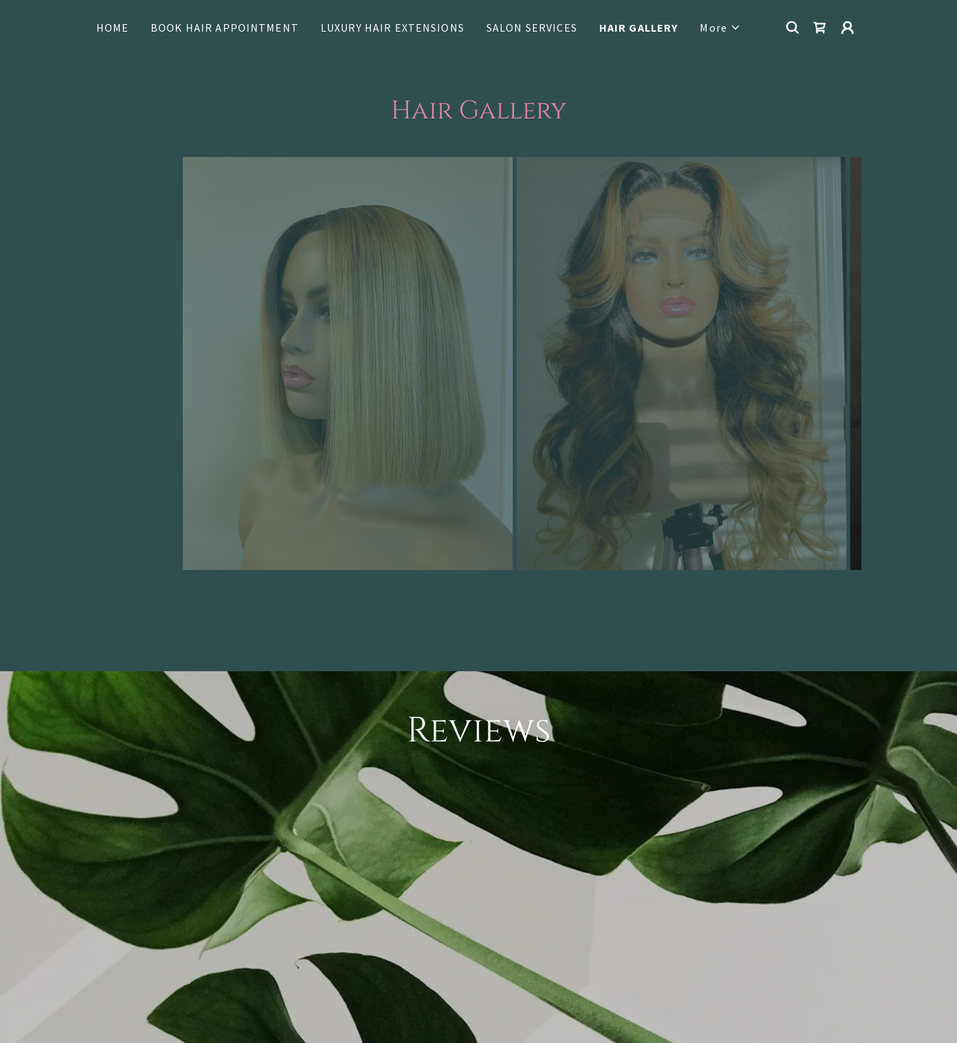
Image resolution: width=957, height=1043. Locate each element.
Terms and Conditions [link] (635, 992)
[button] (720, 27)
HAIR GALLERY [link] (638, 27)
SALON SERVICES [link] (531, 27)
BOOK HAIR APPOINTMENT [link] (225, 27)
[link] (820, 27)
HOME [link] (112, 27)
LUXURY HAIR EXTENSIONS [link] (392, 27)
